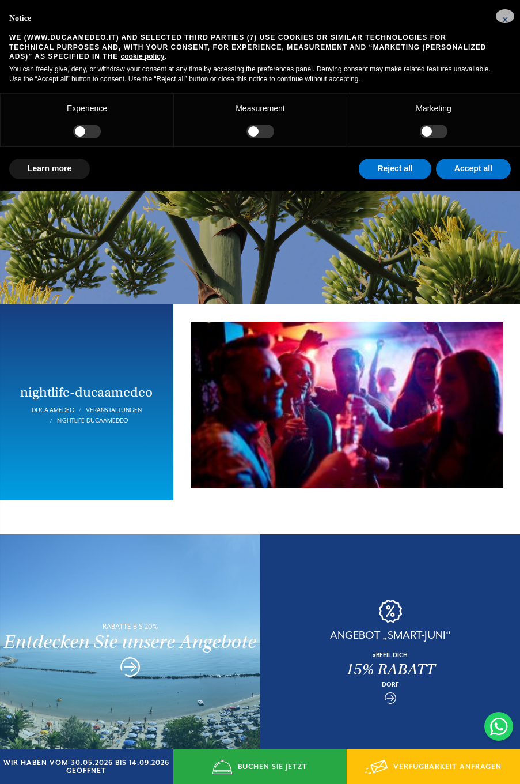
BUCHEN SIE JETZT (260, 767)
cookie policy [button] (143, 56)
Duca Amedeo (53, 399)
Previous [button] (272, 641)
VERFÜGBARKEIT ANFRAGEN (433, 767)
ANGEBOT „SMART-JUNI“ (390, 624)
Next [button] (508, 641)
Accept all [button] (473, 168)
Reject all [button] (394, 168)
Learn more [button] (49, 168)
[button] (505, 16)
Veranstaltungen (114, 399)
